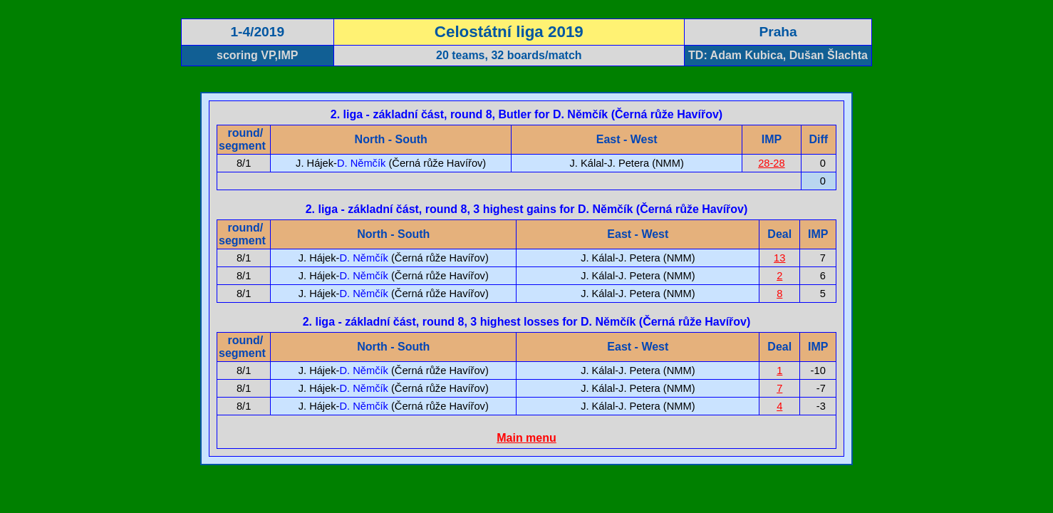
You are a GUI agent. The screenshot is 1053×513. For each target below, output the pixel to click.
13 (779, 258)
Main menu (526, 438)
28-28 (771, 163)
